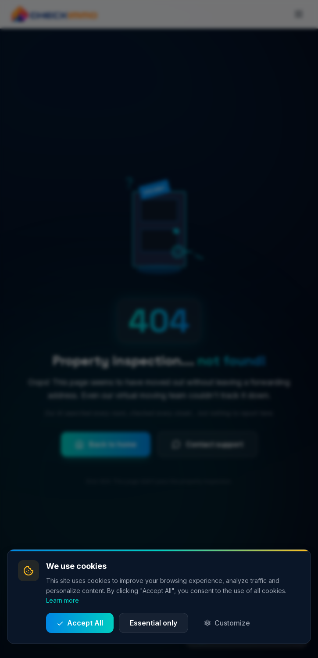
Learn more (62, 600)
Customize (227, 622)
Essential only (153, 622)
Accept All (80, 622)
